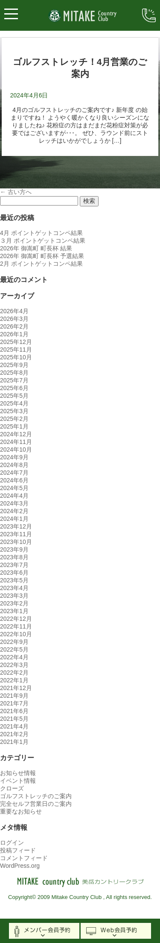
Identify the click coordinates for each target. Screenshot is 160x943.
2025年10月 (16, 357)
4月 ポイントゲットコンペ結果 (41, 232)
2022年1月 (14, 680)
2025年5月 (14, 395)
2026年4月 (14, 311)
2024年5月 (14, 488)
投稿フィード (18, 850)
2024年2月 (14, 511)
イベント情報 (18, 780)
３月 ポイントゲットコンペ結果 (42, 240)
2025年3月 (14, 411)
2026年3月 (14, 318)
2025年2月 (14, 418)
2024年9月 (14, 457)
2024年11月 (16, 441)
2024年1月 (14, 518)
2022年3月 (14, 664)
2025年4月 (14, 403)
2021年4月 (14, 726)
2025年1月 (14, 426)
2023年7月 (14, 564)
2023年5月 (14, 580)
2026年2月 (14, 326)
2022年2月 (14, 672)
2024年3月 (14, 503)
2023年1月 (14, 611)
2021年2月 (14, 734)
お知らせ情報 (18, 773)
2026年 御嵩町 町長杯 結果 (36, 248)
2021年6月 (14, 711)
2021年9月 (14, 695)
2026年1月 (14, 334)
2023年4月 (14, 588)
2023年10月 (16, 541)
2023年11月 (16, 534)
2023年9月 (14, 549)
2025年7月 (14, 380)
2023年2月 (14, 603)
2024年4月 (14, 495)
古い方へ (16, 191)
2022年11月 (16, 626)
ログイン (12, 842)
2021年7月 (14, 703)
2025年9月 (14, 364)
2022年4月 (14, 657)
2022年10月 (16, 634)
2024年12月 (16, 434)
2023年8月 (14, 557)
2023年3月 (14, 595)
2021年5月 (14, 718)
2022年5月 (14, 649)
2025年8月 (14, 372)
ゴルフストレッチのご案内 (36, 796)
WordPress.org (20, 865)
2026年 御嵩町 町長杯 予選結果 (42, 256)
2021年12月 (16, 687)
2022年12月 (16, 618)
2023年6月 (14, 572)
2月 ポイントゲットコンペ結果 (41, 263)
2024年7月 (14, 472)
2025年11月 (16, 349)
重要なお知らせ (21, 811)
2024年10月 (16, 449)
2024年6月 (14, 480)
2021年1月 (14, 741)
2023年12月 (16, 526)
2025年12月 (16, 341)
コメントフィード (24, 858)
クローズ (12, 788)
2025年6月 (14, 388)
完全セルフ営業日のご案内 (36, 803)
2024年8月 (14, 464)
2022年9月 (14, 641)
